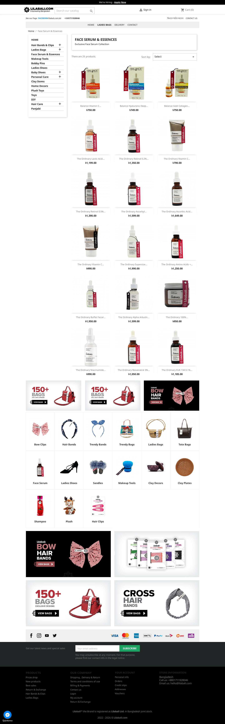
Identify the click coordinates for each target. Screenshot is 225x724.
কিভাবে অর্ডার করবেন (175, 18)
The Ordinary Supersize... (133, 264)
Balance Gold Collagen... (177, 105)
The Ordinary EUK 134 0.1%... (177, 369)
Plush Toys (37, 90)
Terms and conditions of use (85, 681)
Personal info (122, 677)
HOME (91, 24)
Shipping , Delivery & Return (85, 677)
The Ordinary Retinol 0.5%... (90, 211)
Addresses (120, 689)
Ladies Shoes (39, 68)
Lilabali (77, 711)
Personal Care (40, 77)
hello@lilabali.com (181, 683)
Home (34, 39)
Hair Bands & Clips (42, 45)
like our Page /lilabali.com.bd (43, 18)
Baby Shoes (38, 72)
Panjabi (36, 108)
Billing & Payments (80, 685)
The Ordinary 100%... (177, 317)
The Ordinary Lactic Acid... (91, 158)
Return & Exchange (36, 689)
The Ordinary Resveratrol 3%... (134, 369)
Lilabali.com (121, 717)
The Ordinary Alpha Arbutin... (133, 317)
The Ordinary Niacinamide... (91, 369)
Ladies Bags (38, 49)
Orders (118, 681)
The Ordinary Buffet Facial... (90, 317)
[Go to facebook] (7, 715)
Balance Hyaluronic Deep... (134, 105)
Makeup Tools (39, 58)
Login (73, 693)
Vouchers (120, 693)
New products (33, 681)
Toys (34, 95)
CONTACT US (191, 18)
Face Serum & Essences (45, 54)
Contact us (75, 689)
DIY (33, 99)
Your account (125, 672)
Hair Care (37, 104)
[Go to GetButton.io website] (7, 721)
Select (175, 57)
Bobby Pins (38, 63)
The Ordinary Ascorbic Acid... (177, 211)
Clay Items (38, 81)
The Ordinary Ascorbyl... (134, 211)
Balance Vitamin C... (90, 105)
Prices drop (32, 677)
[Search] (75, 10)
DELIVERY (119, 24)
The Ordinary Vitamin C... (177, 158)
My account (76, 697)
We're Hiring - (112, 2)
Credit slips (121, 685)
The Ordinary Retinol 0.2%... (134, 158)
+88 (72, 18)
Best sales (31, 685)
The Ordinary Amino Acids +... (177, 264)
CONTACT (133, 24)
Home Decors (39, 86)
